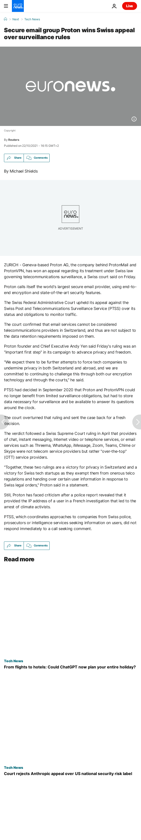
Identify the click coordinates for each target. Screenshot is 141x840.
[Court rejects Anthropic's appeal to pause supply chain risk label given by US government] (70, 773)
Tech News (32, 19)
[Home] (5, 19)
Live (129, 6)
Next (15, 19)
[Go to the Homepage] (18, 6)
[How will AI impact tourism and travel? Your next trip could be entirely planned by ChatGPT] (70, 666)
